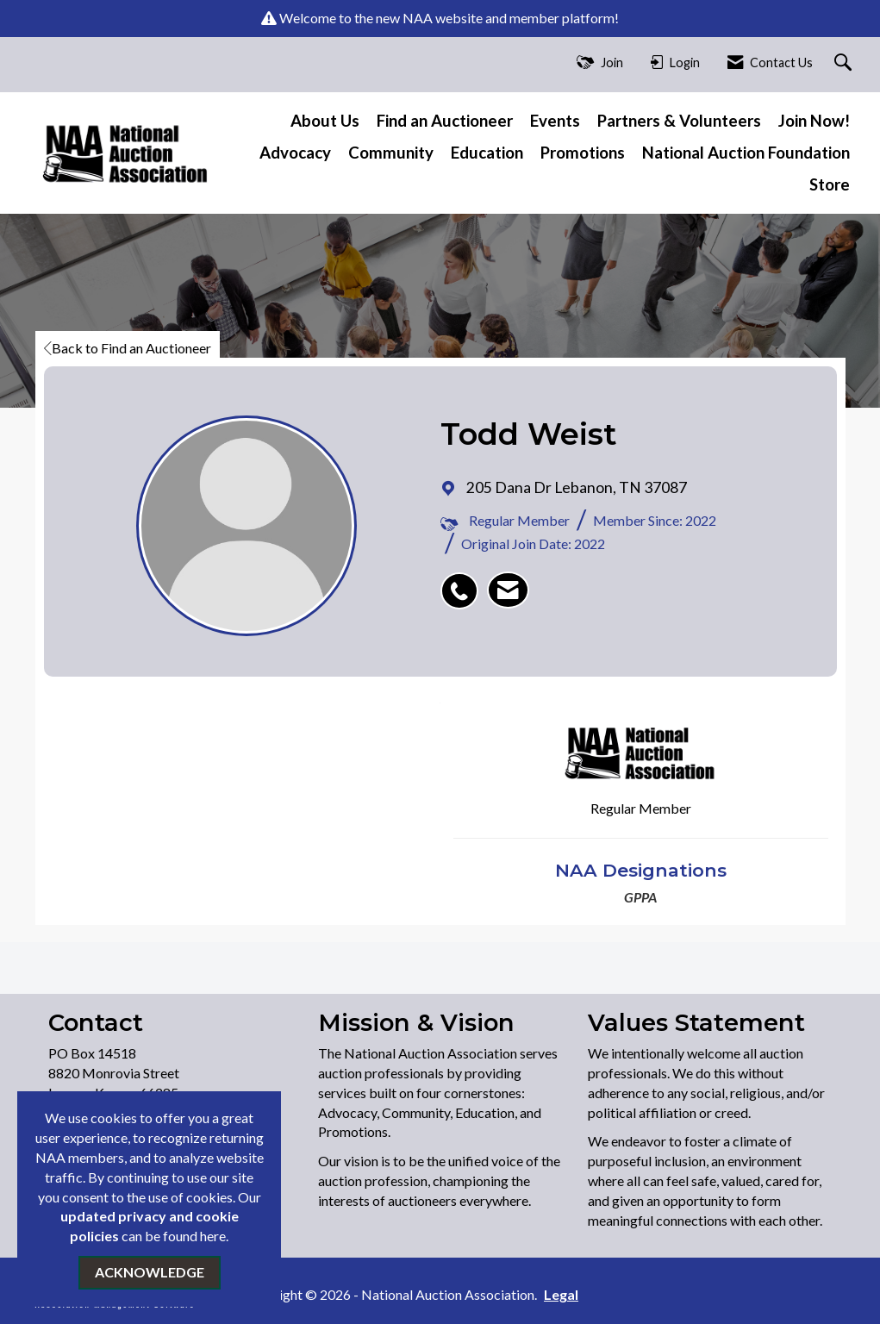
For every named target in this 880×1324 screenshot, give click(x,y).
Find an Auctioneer (445, 120)
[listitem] (463, 581)
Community (391, 152)
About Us (324, 120)
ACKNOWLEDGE (149, 1272)
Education (487, 152)
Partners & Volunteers (679, 120)
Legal (558, 1294)
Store (829, 184)
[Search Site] (845, 63)
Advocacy (295, 152)
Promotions (582, 152)
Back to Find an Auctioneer (127, 348)
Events (555, 120)
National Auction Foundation (746, 152)
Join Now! (814, 120)
